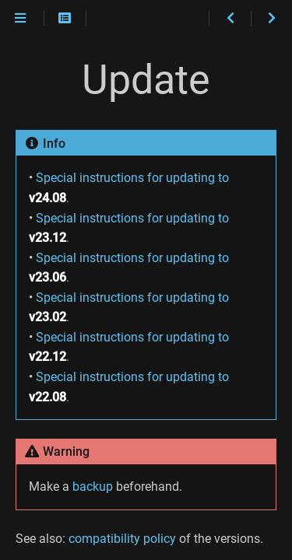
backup (92, 486)
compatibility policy (122, 538)
